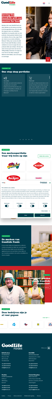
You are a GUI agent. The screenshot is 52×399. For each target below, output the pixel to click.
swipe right (45, 317)
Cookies (3, 395)
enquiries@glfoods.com (34, 389)
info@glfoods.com (6, 367)
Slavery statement (18, 395)
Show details (44, 211)
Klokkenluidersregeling (29, 395)
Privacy (9, 395)
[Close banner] (49, 182)
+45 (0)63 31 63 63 (6, 387)
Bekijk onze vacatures (44, 287)
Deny (26, 215)
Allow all (42, 215)
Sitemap (39, 395)
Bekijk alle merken (44, 156)
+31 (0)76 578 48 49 (6, 365)
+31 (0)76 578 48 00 (6, 363)
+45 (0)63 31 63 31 (6, 385)
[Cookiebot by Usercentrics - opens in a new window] (41, 183)
